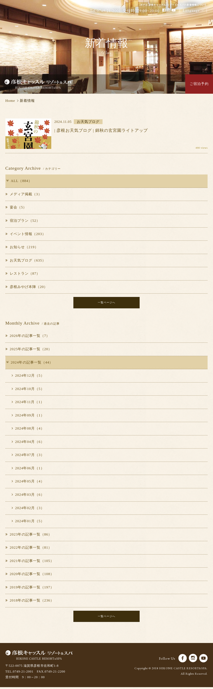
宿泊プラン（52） (22, 221)
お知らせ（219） (21, 247)
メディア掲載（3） (23, 194)
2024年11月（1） (28, 403)
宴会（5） (16, 207)
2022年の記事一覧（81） (28, 548)
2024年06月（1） (28, 469)
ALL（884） (19, 181)
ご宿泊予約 (199, 84)
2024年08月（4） (28, 429)
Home (10, 101)
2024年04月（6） (28, 443)
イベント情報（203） (25, 234)
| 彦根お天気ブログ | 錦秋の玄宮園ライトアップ (101, 130)
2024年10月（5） (28, 390)
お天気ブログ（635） (25, 260)
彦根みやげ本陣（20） (26, 287)
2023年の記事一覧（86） (28, 535)
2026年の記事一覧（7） (27, 337)
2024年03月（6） (28, 495)
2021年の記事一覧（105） (29, 562)
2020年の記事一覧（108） (29, 575)
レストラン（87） (22, 273)
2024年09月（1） (28, 416)
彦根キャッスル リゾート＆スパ (37, 84)
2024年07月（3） (28, 456)
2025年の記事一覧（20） (28, 350)
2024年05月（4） (28, 482)
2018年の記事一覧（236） (29, 601)
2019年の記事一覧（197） (29, 588)
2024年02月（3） (28, 509)
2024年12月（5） (28, 376)
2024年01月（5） (28, 522)
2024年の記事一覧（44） (29, 363)
